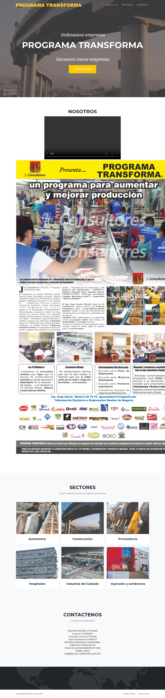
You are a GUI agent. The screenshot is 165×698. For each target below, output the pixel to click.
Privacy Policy (129, 694)
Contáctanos (82, 69)
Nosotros (112, 5)
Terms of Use (143, 694)
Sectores (127, 5)
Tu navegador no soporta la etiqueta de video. (82, 137)
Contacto (142, 5)
